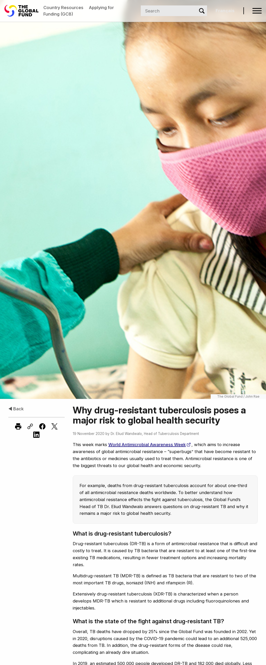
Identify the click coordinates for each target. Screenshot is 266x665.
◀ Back (16, 408)
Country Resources (63, 7)
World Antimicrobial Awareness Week (149, 444)
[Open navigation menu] (257, 10)
